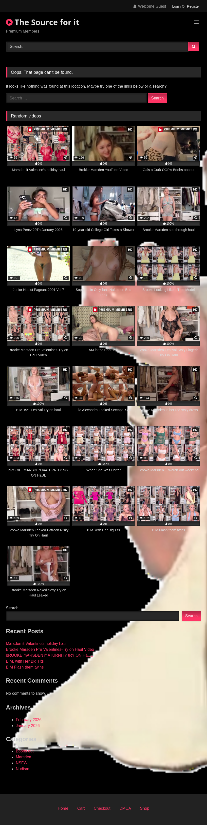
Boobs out (25, 751)
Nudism (22, 769)
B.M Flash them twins (25, 667)
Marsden (23, 757)
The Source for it (42, 22)
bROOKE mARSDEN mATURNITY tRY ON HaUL (49, 655)
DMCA (125, 808)
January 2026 (28, 726)
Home (63, 808)
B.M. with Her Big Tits (25, 661)
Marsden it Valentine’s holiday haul (36, 643)
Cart (81, 808)
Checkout (102, 808)
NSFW (21, 763)
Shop (144, 808)
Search (12, 608)
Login (176, 6)
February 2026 (28, 720)
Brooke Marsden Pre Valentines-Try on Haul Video (50, 649)
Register (193, 6)
